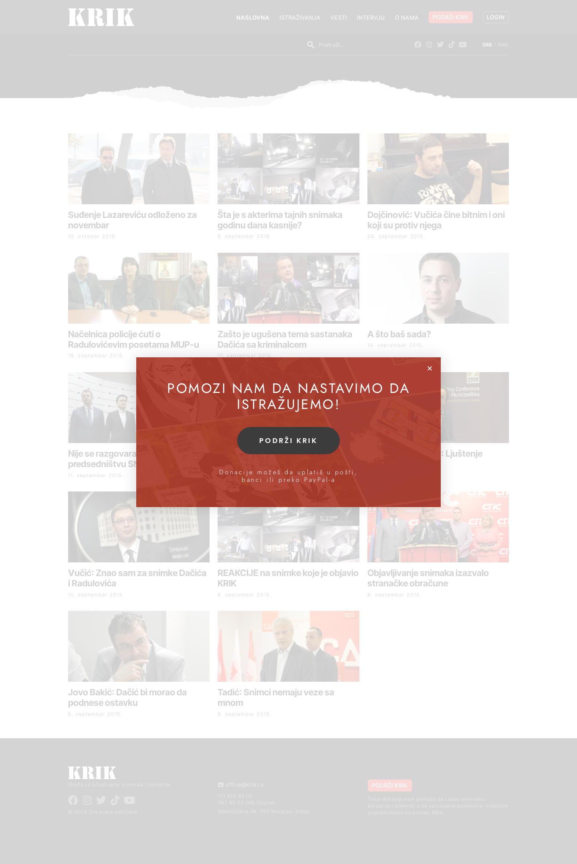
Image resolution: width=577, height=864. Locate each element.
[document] (288, 432)
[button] (430, 368)
